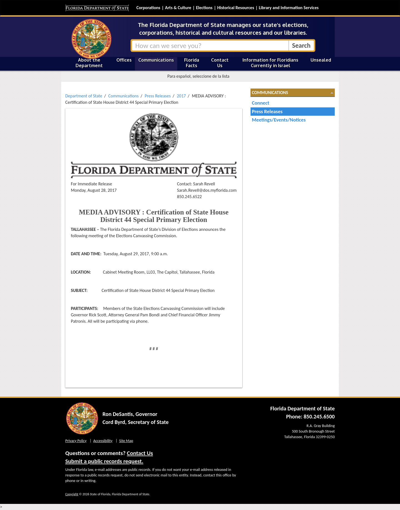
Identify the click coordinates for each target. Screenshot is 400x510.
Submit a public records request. (104, 461)
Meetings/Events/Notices (279, 120)
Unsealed (321, 60)
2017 (181, 96)
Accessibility (102, 440)
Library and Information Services (289, 7)
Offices (124, 60)
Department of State (83, 96)
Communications (156, 60)
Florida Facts (191, 62)
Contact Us (220, 62)
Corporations (148, 7)
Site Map (126, 440)
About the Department (89, 62)
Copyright (71, 494)
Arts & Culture (178, 7)
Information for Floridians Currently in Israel (270, 62)
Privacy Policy (76, 440)
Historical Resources (235, 7)
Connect (260, 103)
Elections (204, 7)
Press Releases (158, 96)
